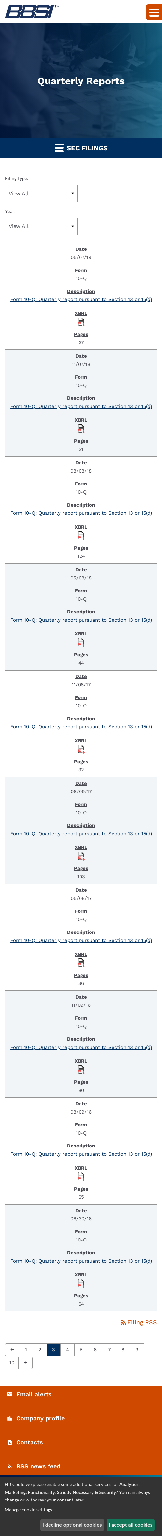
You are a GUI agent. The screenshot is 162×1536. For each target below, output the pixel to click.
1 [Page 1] (28, 1349)
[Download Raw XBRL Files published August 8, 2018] (81, 535)
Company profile (40, 1418)
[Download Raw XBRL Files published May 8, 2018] (81, 642)
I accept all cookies (130, 1525)
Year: (10, 211)
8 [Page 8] (125, 1349)
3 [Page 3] (55, 1349)
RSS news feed (38, 1466)
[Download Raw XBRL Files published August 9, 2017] (81, 856)
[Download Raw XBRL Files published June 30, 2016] (81, 1283)
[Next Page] (25, 1363)
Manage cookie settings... (30, 1509)
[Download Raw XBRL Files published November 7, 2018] (81, 428)
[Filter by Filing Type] (41, 193)
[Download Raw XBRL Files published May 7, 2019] (81, 321)
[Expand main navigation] (154, 12)
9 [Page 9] (139, 1349)
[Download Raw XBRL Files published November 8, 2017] (81, 749)
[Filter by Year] (41, 226)
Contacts (29, 1442)
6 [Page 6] (97, 1349)
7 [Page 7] (111, 1349)
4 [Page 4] (69, 1349)
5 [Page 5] (83, 1349)
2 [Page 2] (42, 1349)
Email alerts (34, 1394)
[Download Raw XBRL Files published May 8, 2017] (81, 962)
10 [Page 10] (14, 1362)
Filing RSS (138, 1322)
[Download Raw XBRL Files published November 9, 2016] (81, 1069)
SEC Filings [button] (81, 147)
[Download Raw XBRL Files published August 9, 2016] (81, 1176)
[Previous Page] (12, 1349)
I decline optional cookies (72, 1525)
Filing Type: (16, 178)
